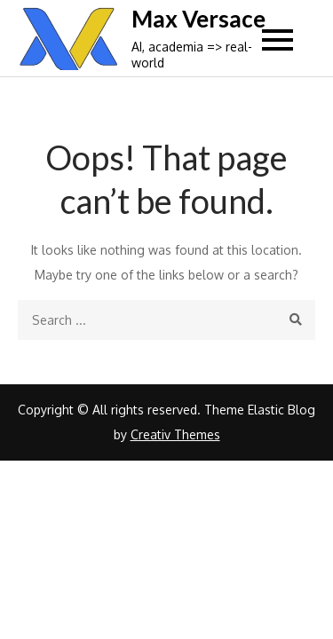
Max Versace (198, 18)
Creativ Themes (175, 434)
